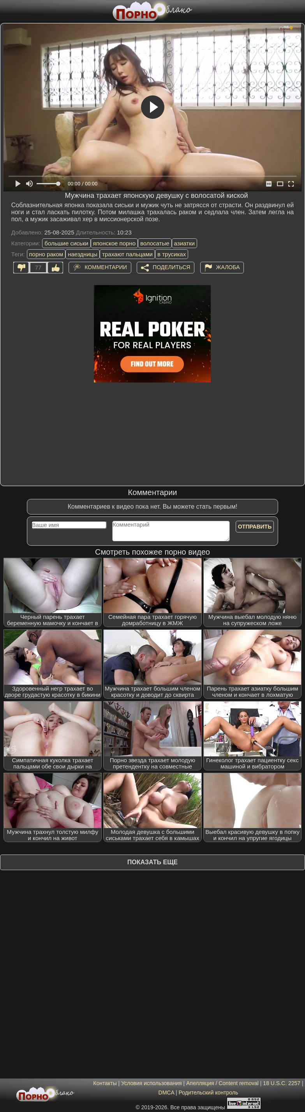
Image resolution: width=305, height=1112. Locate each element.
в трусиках (171, 254)
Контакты (104, 1083)
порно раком (46, 254)
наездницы (82, 254)
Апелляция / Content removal (222, 1083)
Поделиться (171, 267)
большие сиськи (66, 243)
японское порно (114, 243)
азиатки (184, 243)
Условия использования (151, 1083)
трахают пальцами (127, 254)
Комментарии (106, 267)
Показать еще (152, 862)
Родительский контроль (208, 1092)
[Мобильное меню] (7, 10)
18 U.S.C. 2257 (281, 1083)
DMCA (166, 1092)
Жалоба (228, 267)
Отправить (255, 526)
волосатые (154, 243)
